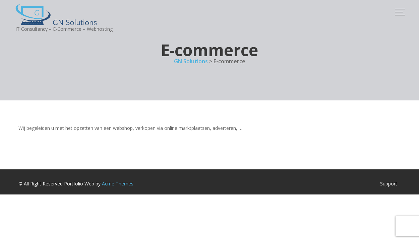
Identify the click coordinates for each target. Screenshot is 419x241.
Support (388, 183)
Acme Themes (117, 183)
